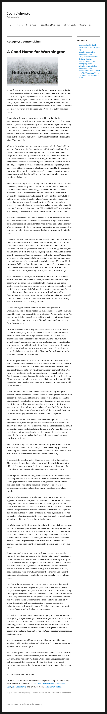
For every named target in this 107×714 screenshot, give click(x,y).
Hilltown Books (69, 25)
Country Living (24, 692)
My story (19, 25)
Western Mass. (56, 692)
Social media (31, 25)
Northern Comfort (53, 687)
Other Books (85, 25)
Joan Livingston (19, 13)
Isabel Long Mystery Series (43, 684)
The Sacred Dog (19, 687)
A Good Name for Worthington (36, 51)
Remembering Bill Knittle (87, 45)
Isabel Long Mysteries (50, 25)
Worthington (66, 692)
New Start (46, 692)
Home (10, 25)
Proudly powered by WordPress (31, 704)
